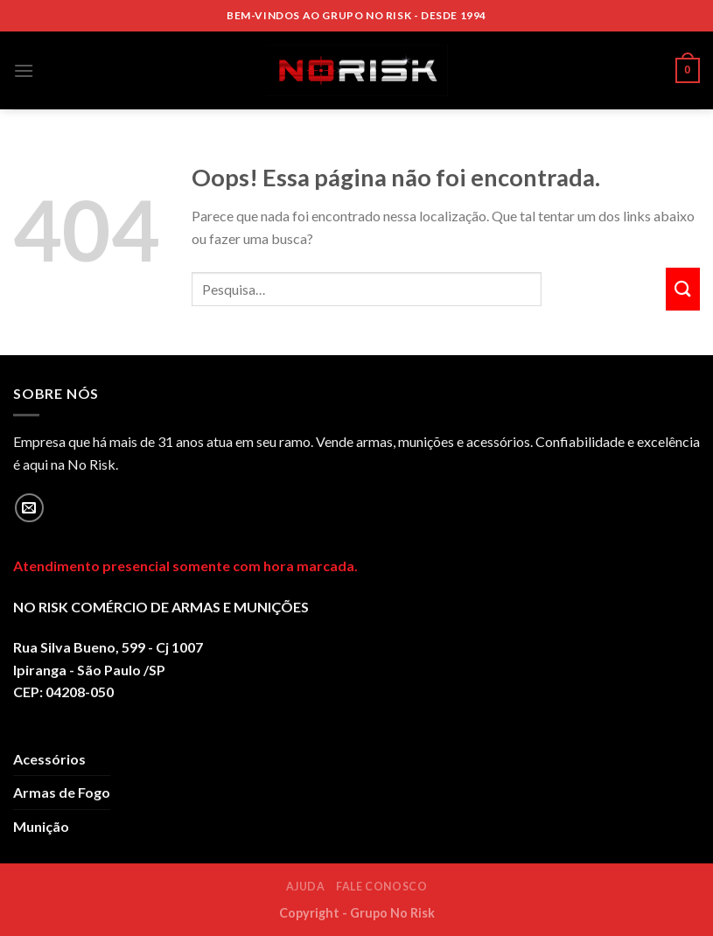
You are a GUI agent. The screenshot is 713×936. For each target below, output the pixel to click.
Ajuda (305, 886)
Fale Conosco (381, 886)
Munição (41, 826)
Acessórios (49, 759)
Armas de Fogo (61, 792)
